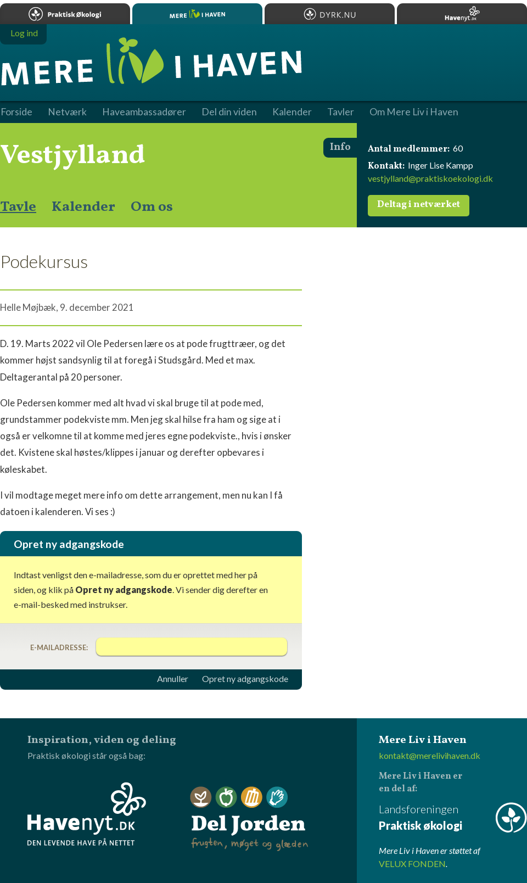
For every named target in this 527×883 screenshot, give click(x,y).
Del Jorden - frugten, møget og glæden (249, 819)
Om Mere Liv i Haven (413, 112)
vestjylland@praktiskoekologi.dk (430, 178)
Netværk (67, 112)
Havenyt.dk (462, 13)
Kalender (83, 207)
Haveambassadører (144, 112)
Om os (152, 207)
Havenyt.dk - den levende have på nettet (86, 814)
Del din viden (229, 112)
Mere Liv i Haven (197, 13)
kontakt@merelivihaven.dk (429, 755)
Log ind (24, 32)
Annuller (172, 678)
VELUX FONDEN (412, 863)
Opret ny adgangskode (245, 678)
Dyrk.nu (330, 13)
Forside (16, 112)
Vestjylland (72, 156)
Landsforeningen (453, 818)
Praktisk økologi (65, 13)
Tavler (340, 112)
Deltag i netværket (418, 204)
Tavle (18, 207)
